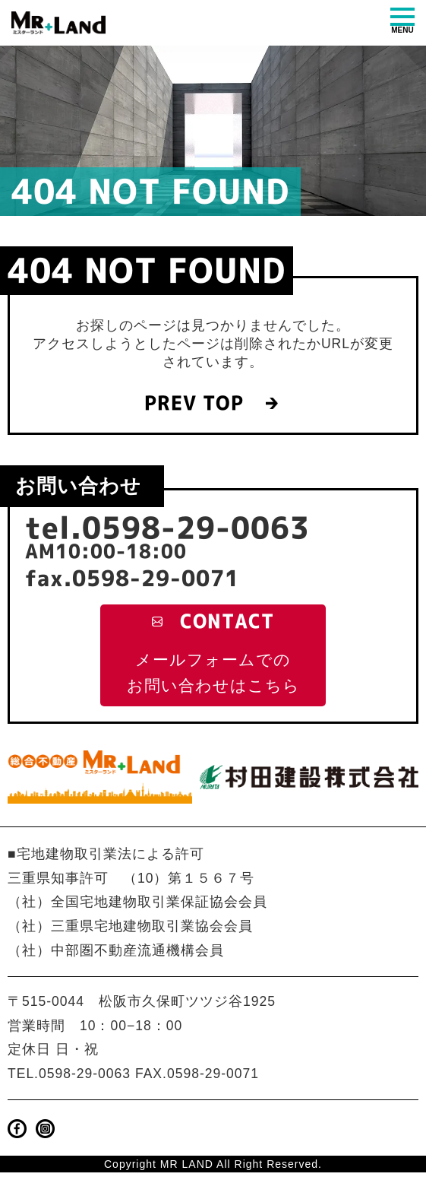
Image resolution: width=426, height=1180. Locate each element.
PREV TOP (191, 404)
